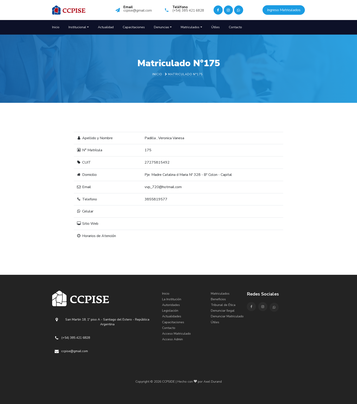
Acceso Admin (172, 339)
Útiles (215, 27)
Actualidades (171, 316)
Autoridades (171, 305)
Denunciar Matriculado (227, 316)
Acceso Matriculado (176, 333)
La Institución (171, 299)
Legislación (170, 310)
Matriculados (220, 293)
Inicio (55, 27)
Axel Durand (213, 381)
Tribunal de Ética (223, 305)
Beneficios (218, 299)
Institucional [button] (77, 27)
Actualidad (106, 27)
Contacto (235, 27)
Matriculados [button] (190, 27)
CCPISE (80, 10)
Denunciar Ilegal (223, 310)
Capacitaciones (134, 27)
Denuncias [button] (161, 27)
